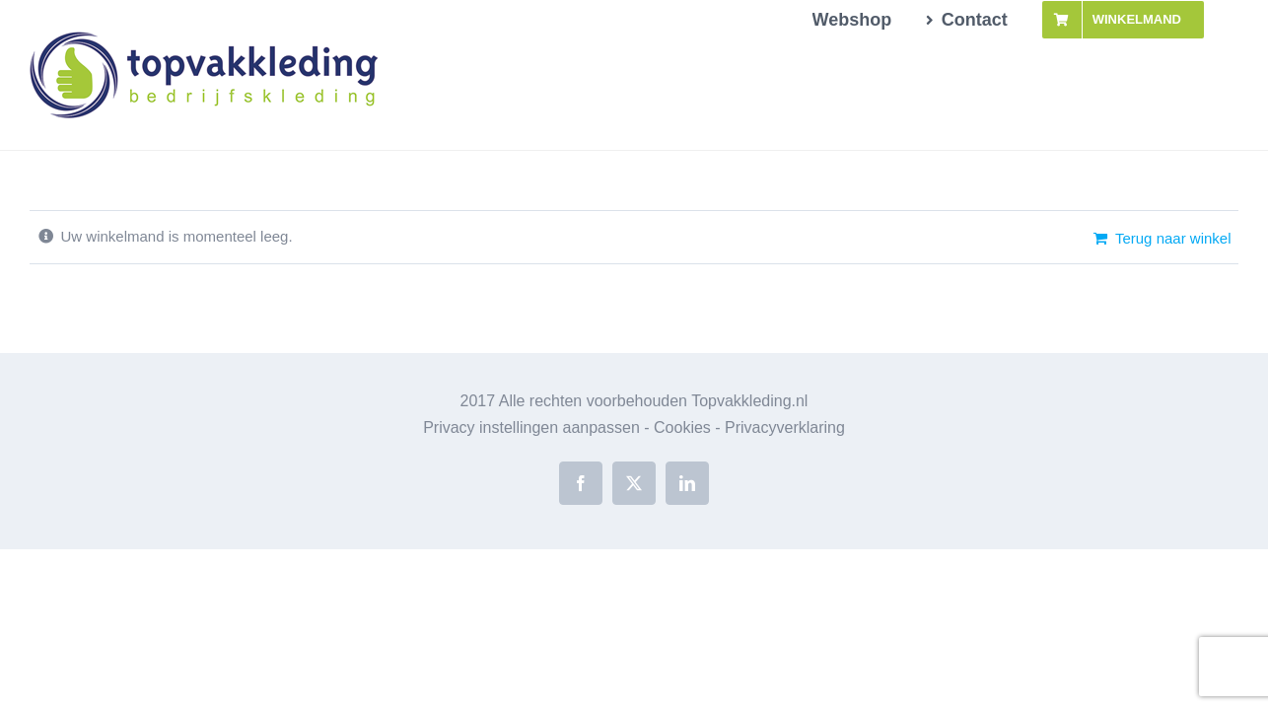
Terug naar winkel (1173, 238)
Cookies (682, 427)
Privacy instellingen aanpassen (531, 427)
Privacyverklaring (785, 427)
